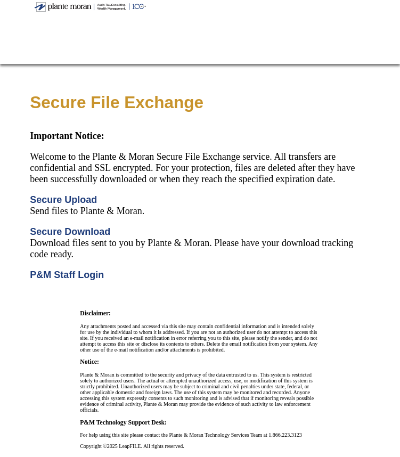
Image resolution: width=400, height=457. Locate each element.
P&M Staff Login (67, 275)
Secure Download (70, 231)
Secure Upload (63, 199)
